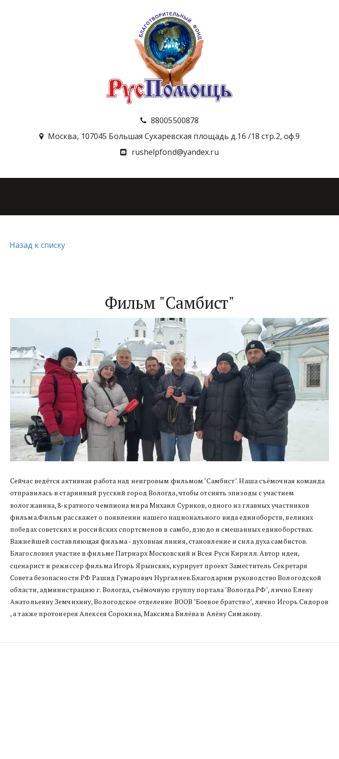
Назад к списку (36, 245)
